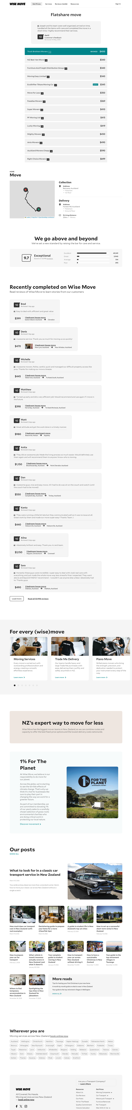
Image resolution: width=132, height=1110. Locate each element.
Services (48, 4)
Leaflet (27, 217)
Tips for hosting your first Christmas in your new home (71, 982)
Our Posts (79, 1097)
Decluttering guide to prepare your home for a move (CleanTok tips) (51, 927)
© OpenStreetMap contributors (45, 217)
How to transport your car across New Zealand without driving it (75, 957)
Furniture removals (103, 1100)
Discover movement (29, 822)
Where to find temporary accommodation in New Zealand (17, 990)
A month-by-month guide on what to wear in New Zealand (72, 985)
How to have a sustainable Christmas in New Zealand (94, 957)
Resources (75, 4)
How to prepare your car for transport (16, 955)
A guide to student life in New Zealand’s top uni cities (80, 926)
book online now (59, 1034)
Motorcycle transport (104, 1097)
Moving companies (103, 1091)
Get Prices (37, 4)
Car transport (101, 1094)
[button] (38, 209)
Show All (14, 852)
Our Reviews (80, 1094)
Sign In (118, 4)
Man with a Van (102, 1106)
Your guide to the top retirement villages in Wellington (71, 988)
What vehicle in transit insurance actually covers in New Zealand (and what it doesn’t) (37, 958)
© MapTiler (34, 217)
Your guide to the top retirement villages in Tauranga (113, 957)
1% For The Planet (82, 1100)
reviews (50, 258)
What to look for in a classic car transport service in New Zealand (35, 871)
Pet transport (101, 1103)
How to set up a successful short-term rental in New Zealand (108, 927)
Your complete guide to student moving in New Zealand (55, 957)
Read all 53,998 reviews (38, 598)
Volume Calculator (83, 1106)
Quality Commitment (84, 1103)
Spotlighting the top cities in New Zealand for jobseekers (36, 990)
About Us (79, 1091)
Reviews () (61, 4)
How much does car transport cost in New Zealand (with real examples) (22, 927)
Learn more (18, 676)
